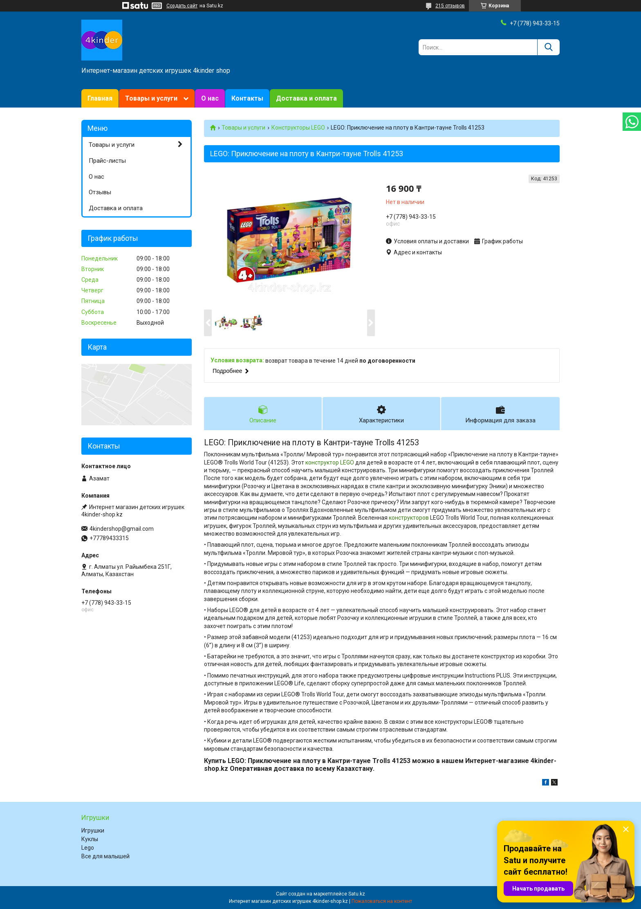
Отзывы (100, 192)
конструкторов (409, 517)
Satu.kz (356, 894)
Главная (99, 98)
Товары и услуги (151, 98)
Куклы (89, 839)
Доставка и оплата (306, 98)
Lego (87, 847)
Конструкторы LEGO (298, 127)
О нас (210, 98)
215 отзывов (450, 6)
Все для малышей (105, 856)
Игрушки (92, 830)
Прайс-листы (107, 160)
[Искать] (548, 47)
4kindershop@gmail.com (122, 528)
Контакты (247, 98)
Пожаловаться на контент (382, 901)
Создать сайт (181, 6)
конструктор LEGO (329, 462)
